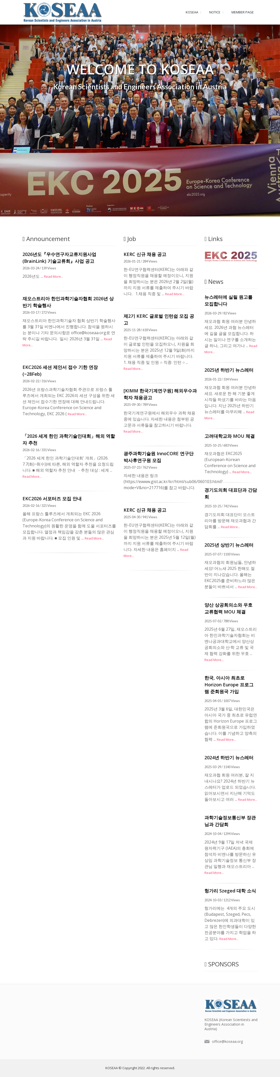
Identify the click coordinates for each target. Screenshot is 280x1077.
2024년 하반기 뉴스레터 (228, 757)
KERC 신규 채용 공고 (145, 254)
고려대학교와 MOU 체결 (229, 436)
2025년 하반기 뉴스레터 (228, 370)
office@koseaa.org (227, 1041)
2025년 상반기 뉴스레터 (228, 545)
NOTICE (214, 12)
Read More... (53, 276)
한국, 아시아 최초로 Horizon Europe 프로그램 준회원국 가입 (228, 684)
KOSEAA (192, 12)
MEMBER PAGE (242, 12)
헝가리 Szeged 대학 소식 (230, 891)
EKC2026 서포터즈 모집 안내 (52, 498)
